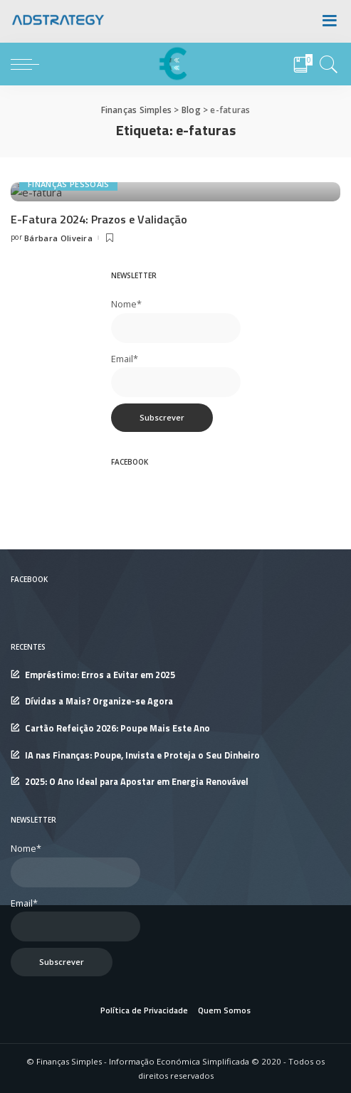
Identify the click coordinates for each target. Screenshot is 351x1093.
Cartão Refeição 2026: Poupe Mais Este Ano (117, 932)
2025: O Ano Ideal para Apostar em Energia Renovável (136, 985)
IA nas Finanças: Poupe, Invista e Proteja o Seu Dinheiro (142, 959)
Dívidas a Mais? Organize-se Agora (99, 905)
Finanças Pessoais (68, 387)
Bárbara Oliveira (58, 441)
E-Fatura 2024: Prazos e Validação (99, 422)
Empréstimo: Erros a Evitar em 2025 (100, 878)
